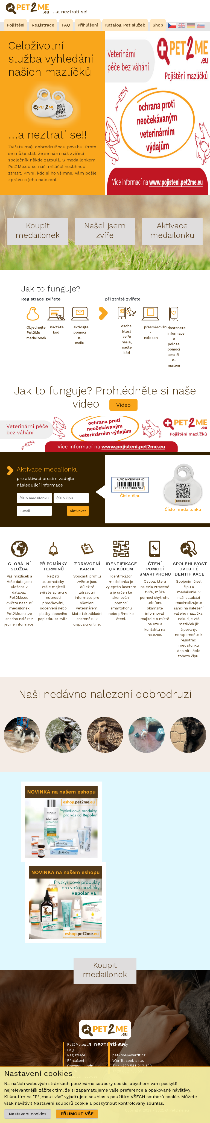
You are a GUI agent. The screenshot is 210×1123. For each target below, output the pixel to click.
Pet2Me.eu (76, 1044)
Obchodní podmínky (84, 1066)
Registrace (76, 1055)
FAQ (70, 1050)
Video (123, 405)
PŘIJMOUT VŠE (77, 1113)
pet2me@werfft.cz (128, 1055)
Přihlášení (75, 1061)
